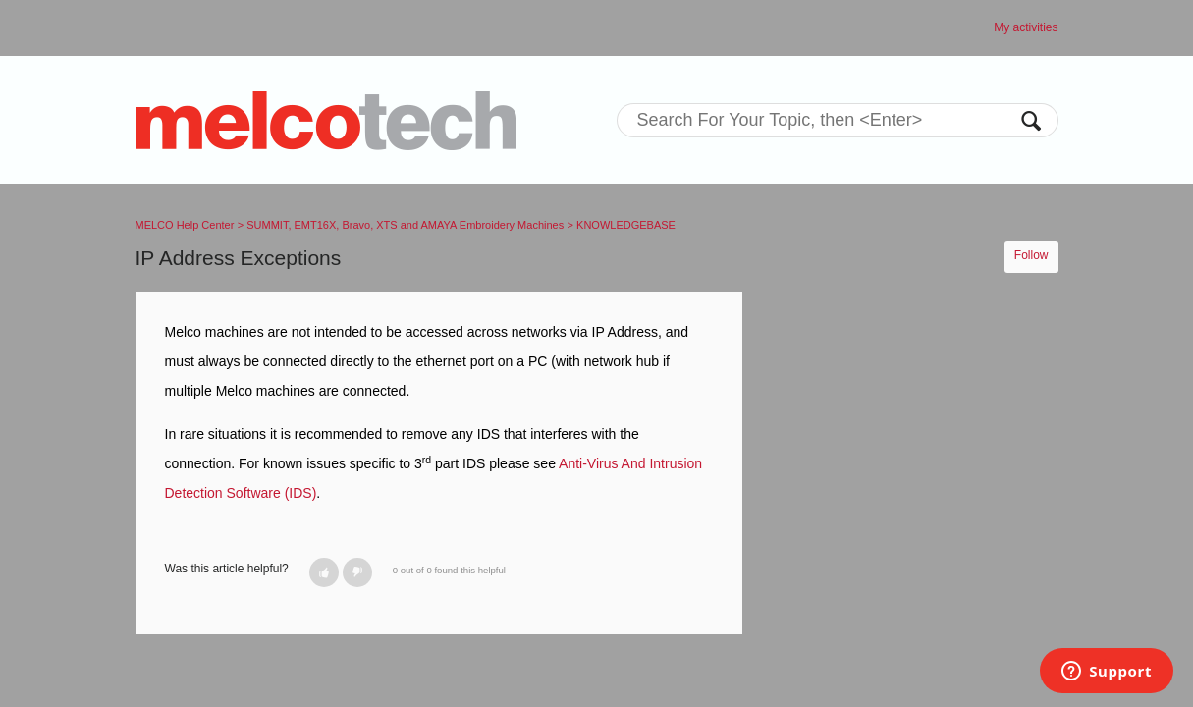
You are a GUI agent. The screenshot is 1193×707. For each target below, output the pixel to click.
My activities (1025, 27)
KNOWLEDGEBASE (626, 225)
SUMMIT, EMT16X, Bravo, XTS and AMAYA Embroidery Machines (405, 225)
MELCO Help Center (185, 225)
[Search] (837, 120)
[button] (324, 572)
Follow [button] (1031, 255)
